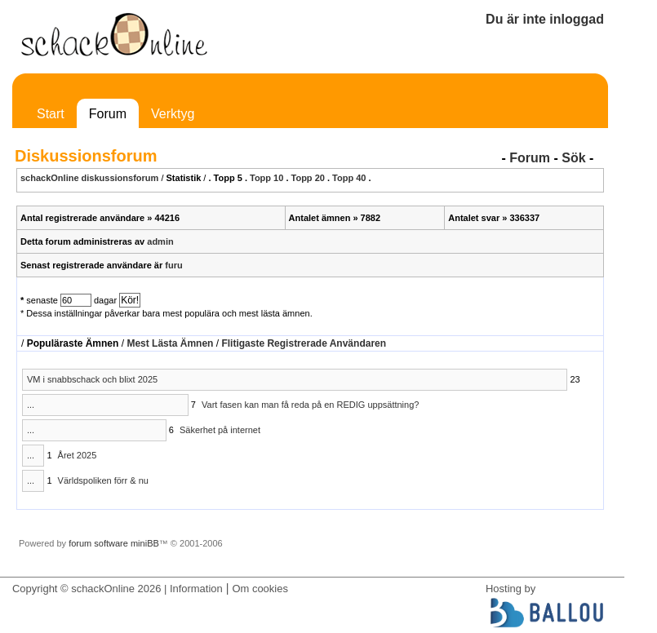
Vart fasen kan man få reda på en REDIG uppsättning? (310, 404)
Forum (108, 114)
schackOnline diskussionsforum (89, 178)
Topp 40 (349, 178)
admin (160, 241)
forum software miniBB (114, 543)
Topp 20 (308, 178)
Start (50, 114)
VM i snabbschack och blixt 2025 (92, 379)
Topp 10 (266, 178)
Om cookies (259, 588)
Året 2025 (77, 455)
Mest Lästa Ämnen (170, 343)
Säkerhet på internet (220, 430)
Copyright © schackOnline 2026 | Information (117, 588)
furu (173, 265)
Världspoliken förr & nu (103, 480)
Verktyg (172, 114)
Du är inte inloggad (545, 19)
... (30, 404)
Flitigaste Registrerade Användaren (303, 343)
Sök (573, 158)
